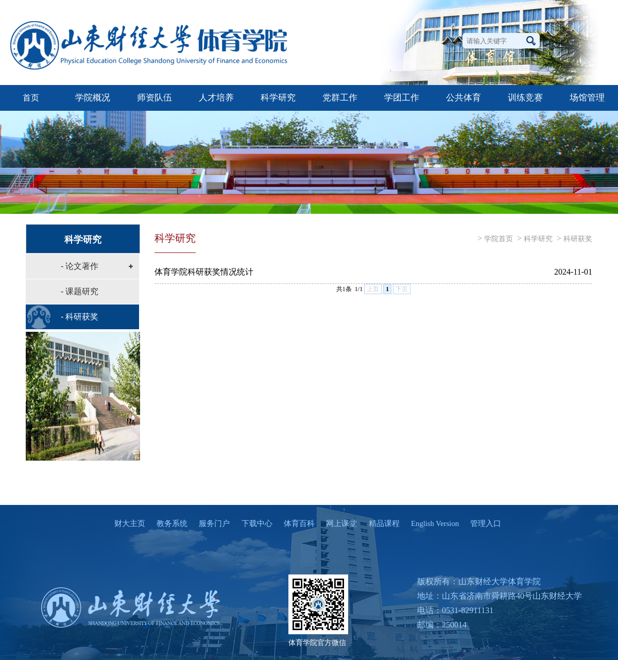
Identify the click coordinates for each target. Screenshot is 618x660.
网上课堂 (337, 523)
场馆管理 (587, 98)
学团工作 (401, 98)
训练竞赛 (525, 98)
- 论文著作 (79, 266)
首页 (31, 97)
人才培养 (216, 98)
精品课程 (379, 523)
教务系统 (167, 523)
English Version (430, 523)
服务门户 (210, 523)
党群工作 (339, 98)
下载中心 (252, 523)
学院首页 (498, 239)
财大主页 (125, 523)
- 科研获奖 (79, 316)
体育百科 (294, 523)
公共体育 (463, 98)
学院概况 (92, 98)
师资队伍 (154, 98)
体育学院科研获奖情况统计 (203, 271)
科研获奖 (577, 239)
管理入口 (481, 523)
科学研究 (278, 98)
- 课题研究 (79, 291)
